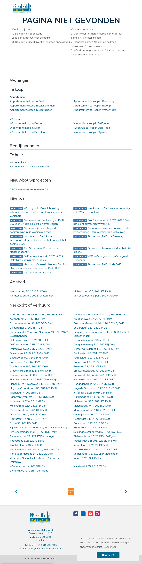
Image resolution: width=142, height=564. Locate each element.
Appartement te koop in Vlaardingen (31, 109)
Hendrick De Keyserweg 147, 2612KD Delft (36, 383)
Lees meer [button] (110, 546)
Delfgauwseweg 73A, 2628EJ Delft (94, 340)
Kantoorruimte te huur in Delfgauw (30, 166)
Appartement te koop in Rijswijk (92, 105)
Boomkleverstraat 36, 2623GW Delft (32, 323)
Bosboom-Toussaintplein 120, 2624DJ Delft (99, 323)
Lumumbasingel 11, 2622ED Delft (93, 396)
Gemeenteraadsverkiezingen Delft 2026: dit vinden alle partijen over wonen (37, 222)
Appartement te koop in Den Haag (93, 101)
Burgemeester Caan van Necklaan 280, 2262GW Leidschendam (39, 333)
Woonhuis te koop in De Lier (26, 123)
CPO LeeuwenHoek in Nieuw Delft (30, 189)
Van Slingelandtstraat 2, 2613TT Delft (96, 449)
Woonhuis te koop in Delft (25, 127)
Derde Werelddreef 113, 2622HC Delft (96, 348)
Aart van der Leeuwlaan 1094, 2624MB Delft (37, 314)
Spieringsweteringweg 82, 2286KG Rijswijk (98, 431)
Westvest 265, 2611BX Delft (90, 466)
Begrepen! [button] (108, 555)
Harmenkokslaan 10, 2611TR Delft (94, 379)
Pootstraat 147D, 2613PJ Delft (91, 418)
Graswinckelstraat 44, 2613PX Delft (94, 375)
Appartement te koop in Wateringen (94, 109)
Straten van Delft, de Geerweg (98, 236)
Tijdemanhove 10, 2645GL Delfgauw (95, 436)
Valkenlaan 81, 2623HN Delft (90, 445)
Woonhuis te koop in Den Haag (91, 127)
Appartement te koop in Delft (27, 101)
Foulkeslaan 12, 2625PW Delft (28, 362)
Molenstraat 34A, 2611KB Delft (92, 405)
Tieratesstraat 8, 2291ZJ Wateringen (32, 295)
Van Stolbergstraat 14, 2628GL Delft (31, 453)
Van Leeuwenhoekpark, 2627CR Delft (95, 295)
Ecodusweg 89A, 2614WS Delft (29, 357)
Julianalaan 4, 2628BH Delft (26, 392)
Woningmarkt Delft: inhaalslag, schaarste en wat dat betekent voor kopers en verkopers (37, 212)
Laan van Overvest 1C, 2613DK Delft (32, 396)
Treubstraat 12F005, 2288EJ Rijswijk (95, 440)
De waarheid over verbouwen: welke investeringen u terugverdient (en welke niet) (101, 229)
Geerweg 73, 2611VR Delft (89, 366)
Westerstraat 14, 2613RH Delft (28, 466)
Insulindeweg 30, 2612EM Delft (28, 291)
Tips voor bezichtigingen (31, 273)
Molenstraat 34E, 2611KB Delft (28, 410)
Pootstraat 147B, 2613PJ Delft (28, 418)
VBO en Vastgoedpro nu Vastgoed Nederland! (100, 257)
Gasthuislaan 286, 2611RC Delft (29, 366)
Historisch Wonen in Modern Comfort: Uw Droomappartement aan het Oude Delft (39, 266)
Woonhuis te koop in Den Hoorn (28, 132)
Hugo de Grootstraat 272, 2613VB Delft (97, 388)
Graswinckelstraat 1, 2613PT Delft (30, 370)
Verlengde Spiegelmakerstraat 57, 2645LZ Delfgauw (35, 459)
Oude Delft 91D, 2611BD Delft (28, 414)
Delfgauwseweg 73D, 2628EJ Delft (31, 348)
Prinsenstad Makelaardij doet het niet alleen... (102, 250)
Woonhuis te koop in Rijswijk (90, 132)
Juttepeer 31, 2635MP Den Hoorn (93, 392)
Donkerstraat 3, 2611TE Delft (91, 353)
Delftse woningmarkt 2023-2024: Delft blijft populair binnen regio (37, 257)
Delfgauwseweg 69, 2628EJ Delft (30, 340)
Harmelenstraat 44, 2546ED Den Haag (33, 379)
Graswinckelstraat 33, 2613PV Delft (94, 370)
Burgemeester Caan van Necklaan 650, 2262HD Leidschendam (102, 333)
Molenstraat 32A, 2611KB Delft (28, 401)
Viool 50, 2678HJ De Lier (88, 458)
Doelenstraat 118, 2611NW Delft (30, 353)
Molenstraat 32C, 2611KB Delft (92, 291)
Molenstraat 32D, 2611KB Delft (28, 405)
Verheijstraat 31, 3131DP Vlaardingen (95, 453)
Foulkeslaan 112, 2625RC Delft (91, 357)
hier (118, 50)
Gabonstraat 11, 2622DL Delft (91, 362)
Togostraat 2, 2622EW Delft (27, 440)
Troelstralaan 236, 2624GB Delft (29, 445)
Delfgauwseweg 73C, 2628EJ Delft (94, 344)
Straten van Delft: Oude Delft (97, 264)
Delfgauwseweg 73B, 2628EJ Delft (31, 344)
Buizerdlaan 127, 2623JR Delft (91, 327)
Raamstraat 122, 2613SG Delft (91, 423)
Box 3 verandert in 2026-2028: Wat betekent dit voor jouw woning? (102, 222)
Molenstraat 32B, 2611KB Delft (92, 401)
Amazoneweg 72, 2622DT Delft (92, 318)
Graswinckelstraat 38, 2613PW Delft (32, 375)
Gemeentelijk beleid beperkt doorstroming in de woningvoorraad (33, 229)
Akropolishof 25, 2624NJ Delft (27, 318)
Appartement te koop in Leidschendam (32, 105)
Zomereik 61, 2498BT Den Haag (29, 470)
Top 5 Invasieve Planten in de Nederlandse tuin (34, 250)
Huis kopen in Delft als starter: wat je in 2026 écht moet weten (102, 210)
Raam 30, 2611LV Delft (24, 423)
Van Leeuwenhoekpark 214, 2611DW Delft (35, 449)
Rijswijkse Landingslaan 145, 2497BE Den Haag (38, 427)
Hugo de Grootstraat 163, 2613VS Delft (33, 388)
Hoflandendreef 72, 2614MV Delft (93, 383)
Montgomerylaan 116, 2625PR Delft (95, 410)
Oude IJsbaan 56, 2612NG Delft (92, 414)
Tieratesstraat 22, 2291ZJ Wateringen (32, 436)
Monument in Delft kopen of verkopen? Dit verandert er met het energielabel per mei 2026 (38, 240)
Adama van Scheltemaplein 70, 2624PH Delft (100, 314)
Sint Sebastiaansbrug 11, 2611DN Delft (33, 431)
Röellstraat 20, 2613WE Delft (91, 427)
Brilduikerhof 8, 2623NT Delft (27, 327)
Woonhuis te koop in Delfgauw (91, 123)
